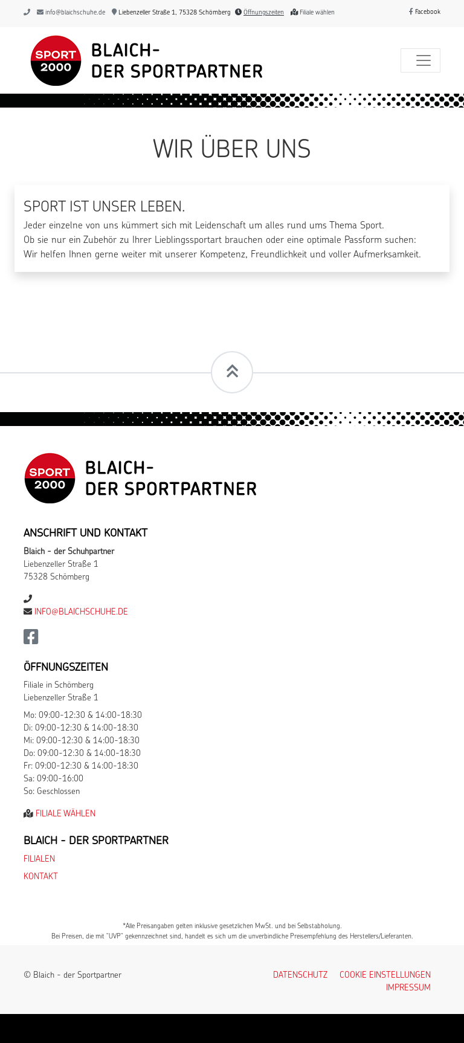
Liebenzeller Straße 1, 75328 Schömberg (171, 13)
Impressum (408, 988)
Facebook (424, 12)
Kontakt (41, 877)
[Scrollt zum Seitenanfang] (232, 372)
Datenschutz (300, 975)
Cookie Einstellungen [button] (385, 975)
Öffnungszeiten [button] (263, 13)
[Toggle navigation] (420, 60)
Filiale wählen (317, 13)
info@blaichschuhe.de (75, 13)
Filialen (39, 859)
